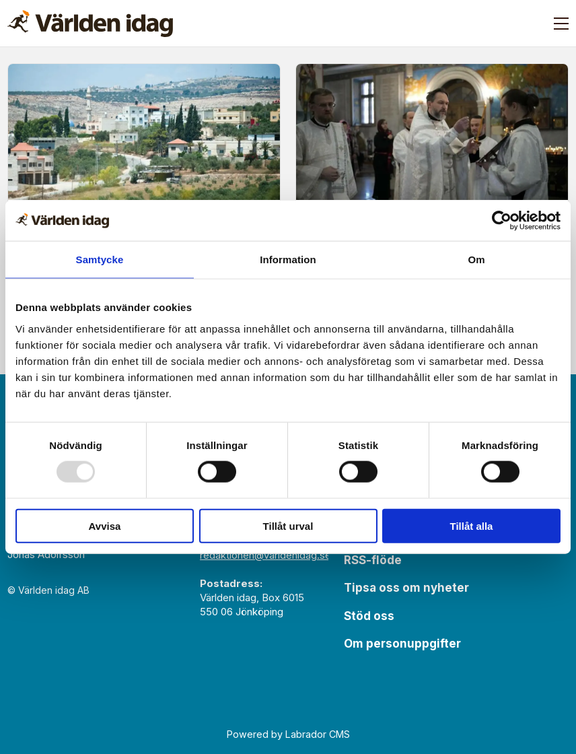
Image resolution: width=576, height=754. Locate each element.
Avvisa (105, 525)
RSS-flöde (373, 560)
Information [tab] (288, 259)
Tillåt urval (288, 525)
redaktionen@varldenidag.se (265, 555)
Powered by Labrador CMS (288, 734)
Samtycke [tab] (100, 259)
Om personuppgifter (402, 643)
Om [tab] (476, 259)
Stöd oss (369, 616)
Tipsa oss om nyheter (406, 587)
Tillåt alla (471, 525)
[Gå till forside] (90, 23)
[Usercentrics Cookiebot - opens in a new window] (502, 221)
